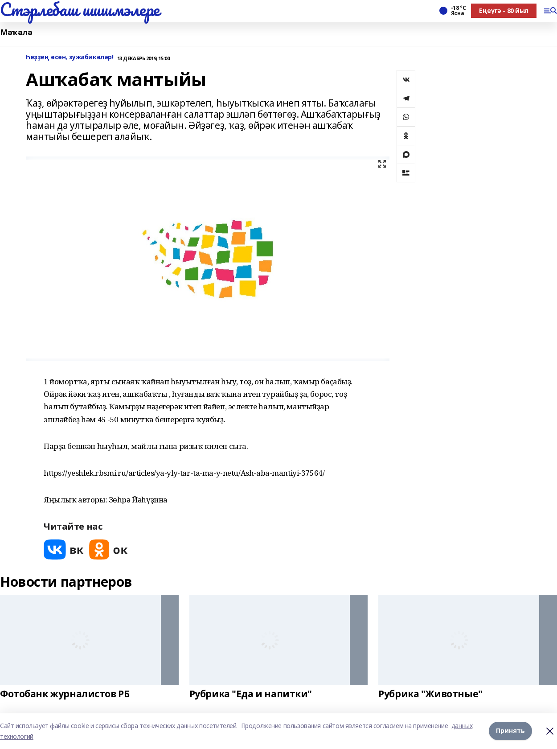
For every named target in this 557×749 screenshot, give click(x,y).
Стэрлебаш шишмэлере (80, 9)
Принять (510, 731)
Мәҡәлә (16, 32)
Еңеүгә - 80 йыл (503, 10)
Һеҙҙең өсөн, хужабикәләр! (70, 57)
